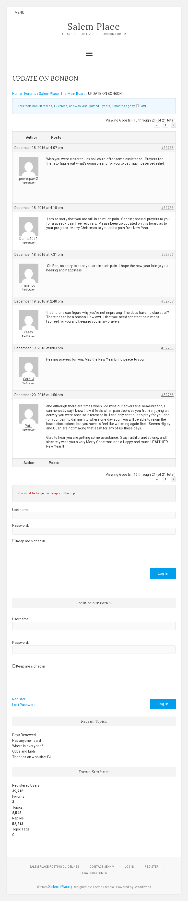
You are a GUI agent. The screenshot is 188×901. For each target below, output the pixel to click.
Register (19, 699)
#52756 (167, 254)
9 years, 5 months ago (115, 106)
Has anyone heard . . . (29, 741)
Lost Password (24, 705)
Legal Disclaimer (94, 873)
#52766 (167, 395)
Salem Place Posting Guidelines (54, 866)
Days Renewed (24, 735)
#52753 (167, 148)
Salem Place (94, 26)
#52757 (167, 301)
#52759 (167, 348)
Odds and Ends (24, 752)
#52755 (167, 208)
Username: (21, 510)
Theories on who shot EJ (31, 757)
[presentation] (49, 553)
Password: (20, 525)
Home (17, 94)
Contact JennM (102, 866)
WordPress (143, 887)
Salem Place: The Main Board (62, 94)
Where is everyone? (27, 746)
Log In (163, 573)
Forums (30, 94)
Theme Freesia (103, 887)
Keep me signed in (30, 541)
